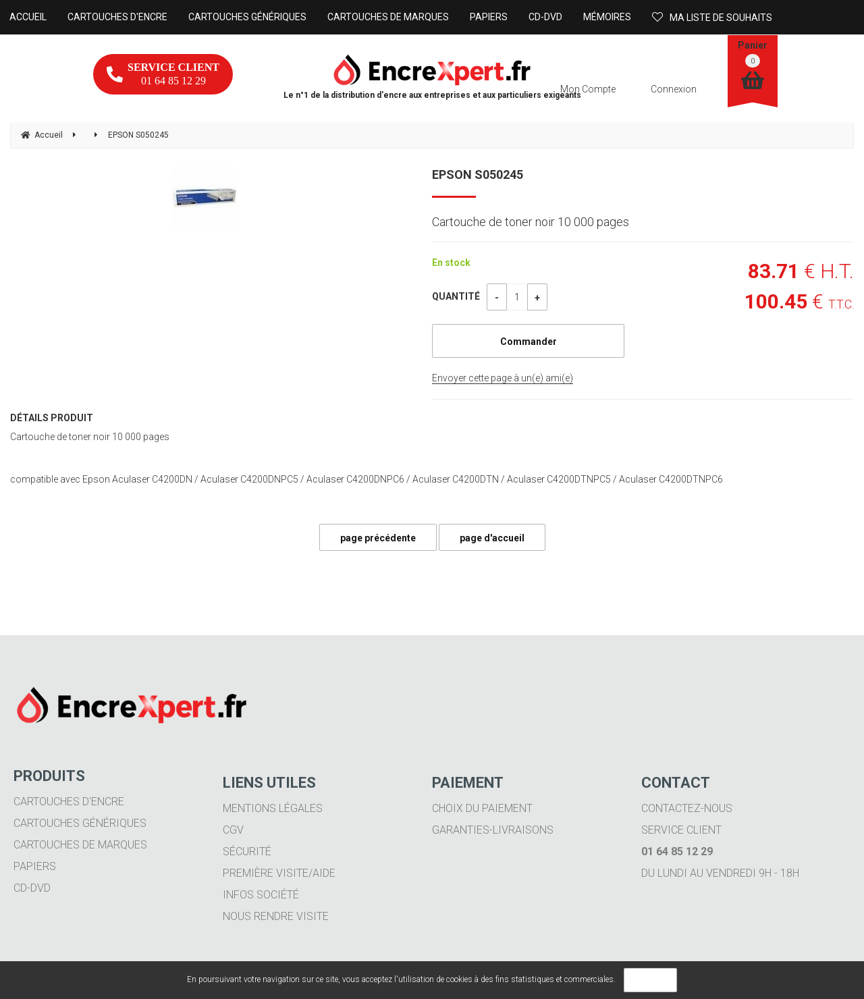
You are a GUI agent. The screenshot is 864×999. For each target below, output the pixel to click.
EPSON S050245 (477, 174)
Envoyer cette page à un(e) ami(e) (502, 378)
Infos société (261, 894)
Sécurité (247, 851)
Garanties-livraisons (493, 830)
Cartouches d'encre (69, 801)
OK (650, 980)
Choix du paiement (482, 808)
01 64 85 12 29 (163, 73)
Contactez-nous (686, 808)
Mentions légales (273, 808)
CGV (233, 830)
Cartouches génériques (80, 823)
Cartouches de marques (80, 844)
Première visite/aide (279, 873)
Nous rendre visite (276, 916)
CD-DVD (32, 888)
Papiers (35, 866)
